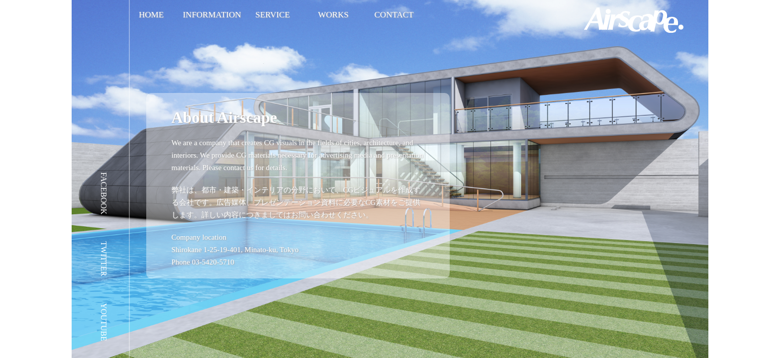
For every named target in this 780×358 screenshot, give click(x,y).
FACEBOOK (103, 193)
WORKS (333, 14)
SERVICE (272, 14)
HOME (151, 14)
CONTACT (394, 14)
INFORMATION (212, 14)
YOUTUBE (103, 322)
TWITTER (103, 258)
